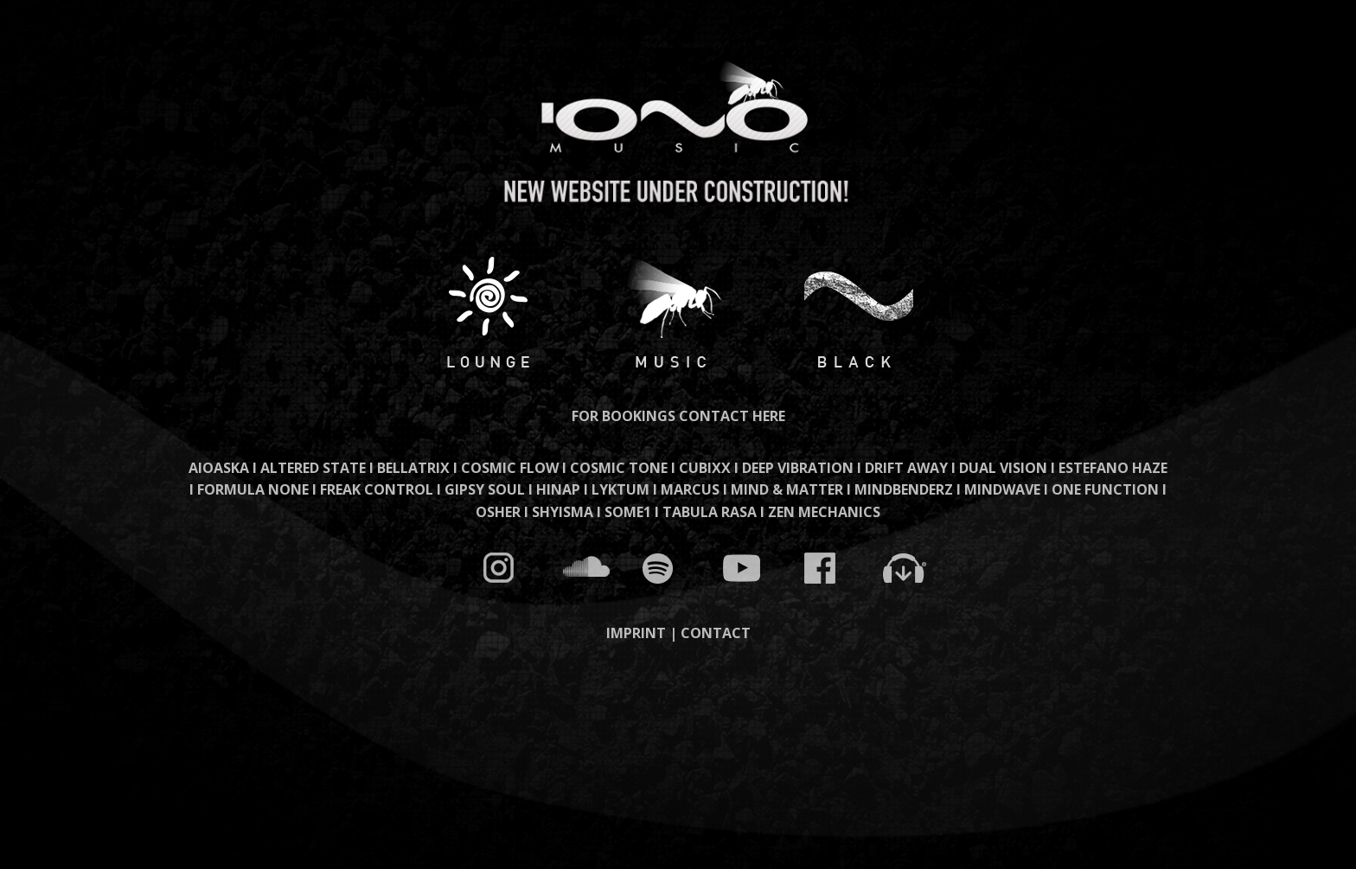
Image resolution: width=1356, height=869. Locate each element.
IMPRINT (636, 632)
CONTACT (716, 632)
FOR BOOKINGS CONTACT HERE (678, 415)
